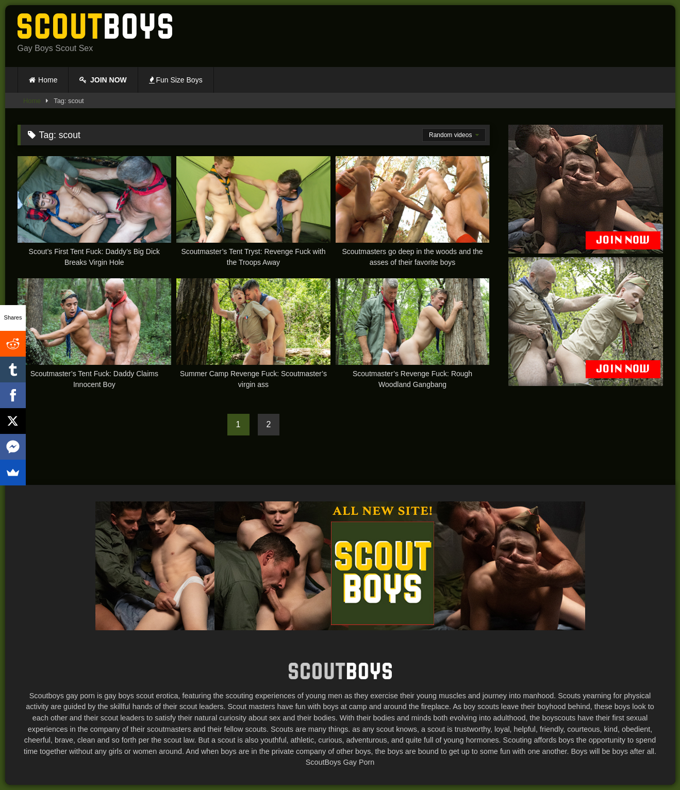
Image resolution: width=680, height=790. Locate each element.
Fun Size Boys (176, 80)
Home (47, 80)
